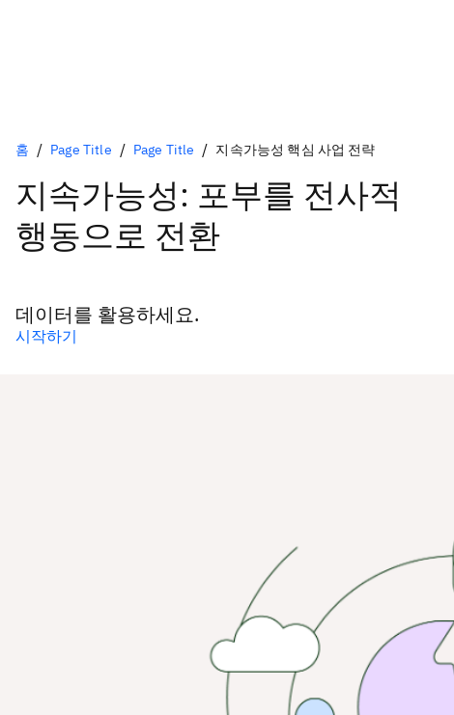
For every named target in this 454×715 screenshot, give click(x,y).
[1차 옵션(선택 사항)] (227, 336)
